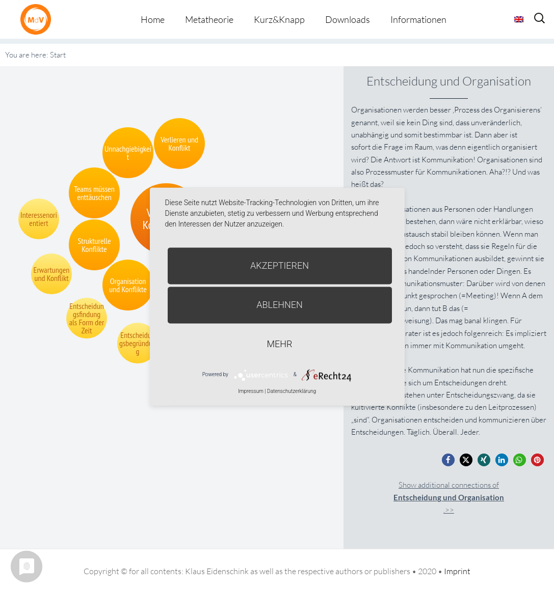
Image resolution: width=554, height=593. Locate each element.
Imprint (457, 571)
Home (153, 19)
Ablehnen (279, 304)
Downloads (347, 19)
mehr (280, 343)
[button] (448, 460)
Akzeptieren (279, 265)
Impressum (250, 391)
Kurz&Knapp (279, 19)
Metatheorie (209, 19)
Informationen (418, 19)
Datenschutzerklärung (291, 391)
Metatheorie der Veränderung (38, 19)
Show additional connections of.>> (448, 497)
